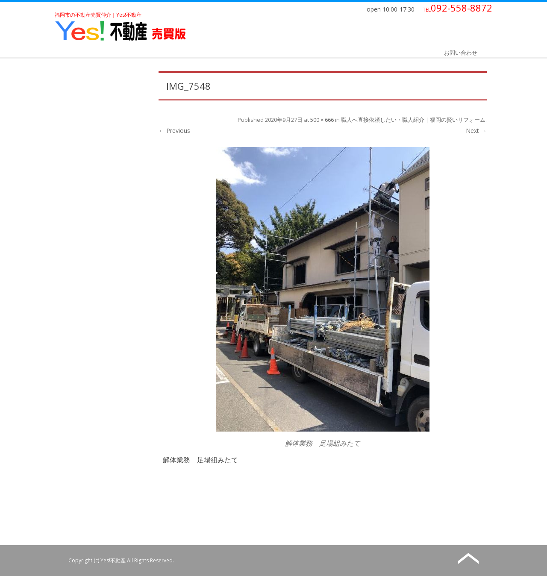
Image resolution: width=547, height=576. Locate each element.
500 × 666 (322, 119)
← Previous (174, 130)
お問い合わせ (460, 52)
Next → (476, 130)
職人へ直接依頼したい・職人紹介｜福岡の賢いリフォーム (413, 119)
